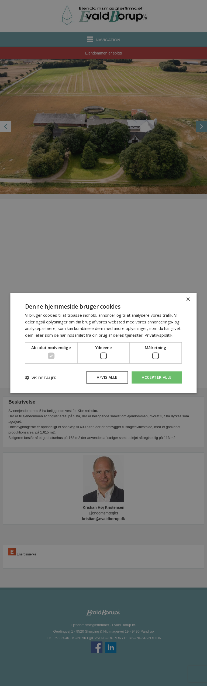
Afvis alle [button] (107, 377)
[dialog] (103, 343)
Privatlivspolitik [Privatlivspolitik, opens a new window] (158, 335)
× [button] (188, 299)
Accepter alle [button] (156, 377)
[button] (41, 377)
